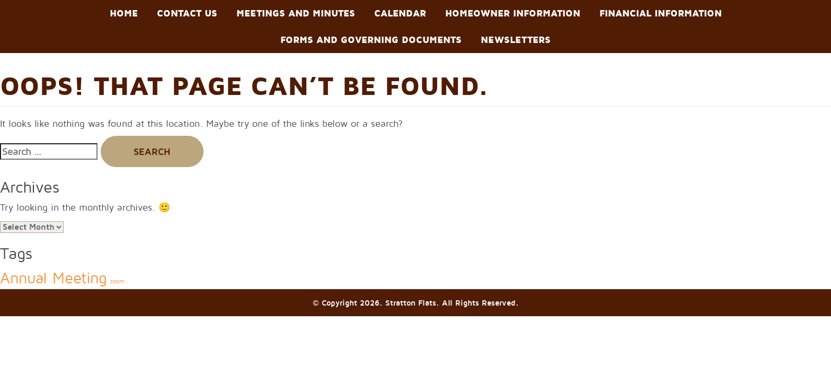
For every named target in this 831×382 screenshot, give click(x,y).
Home (124, 13)
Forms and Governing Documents (371, 39)
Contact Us (187, 13)
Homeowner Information (512, 13)
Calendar (400, 13)
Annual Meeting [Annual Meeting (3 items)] (53, 277)
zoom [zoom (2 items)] (117, 281)
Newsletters (516, 39)
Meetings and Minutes (295, 13)
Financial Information (660, 13)
